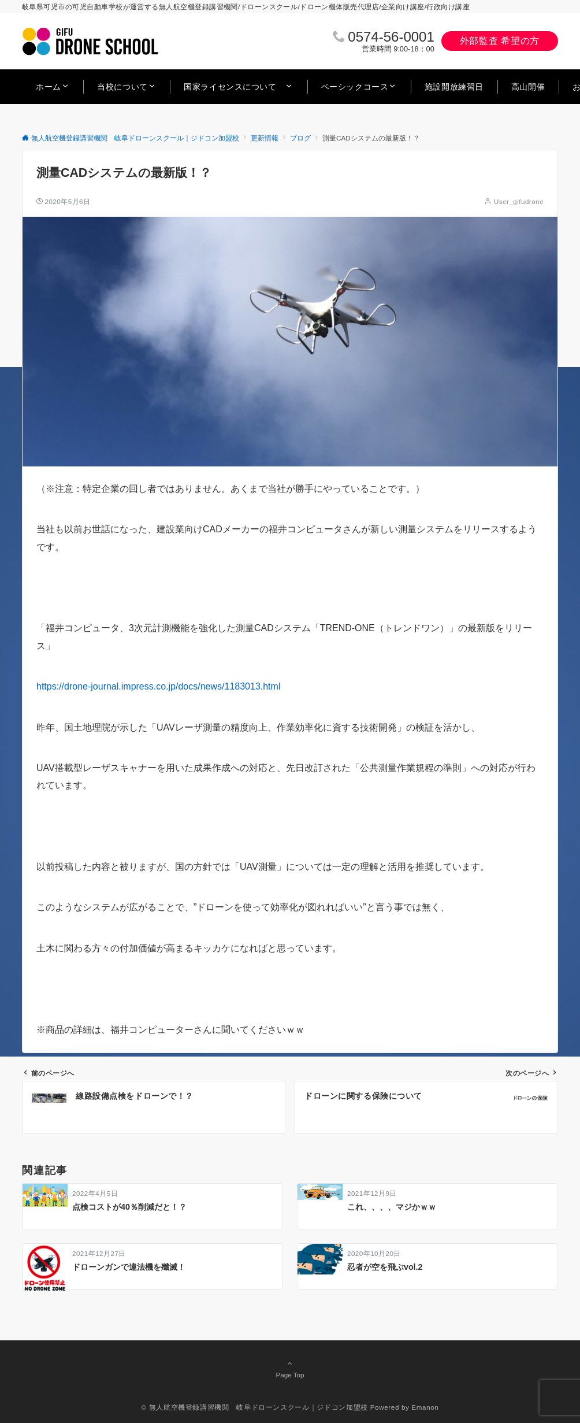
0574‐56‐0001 (391, 37)
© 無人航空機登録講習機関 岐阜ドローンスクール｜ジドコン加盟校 (255, 1407)
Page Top (290, 1368)
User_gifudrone (519, 201)
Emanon (424, 1407)
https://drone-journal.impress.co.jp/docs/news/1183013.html (158, 686)
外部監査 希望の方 (500, 41)
